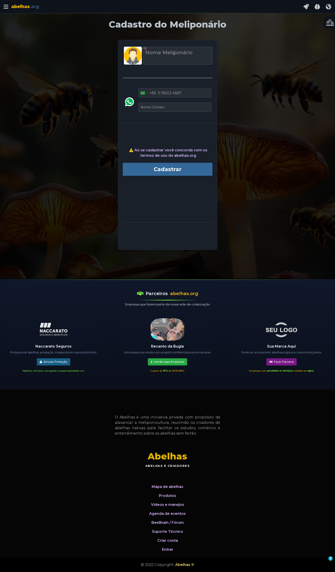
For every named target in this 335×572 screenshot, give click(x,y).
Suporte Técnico (167, 531)
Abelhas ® (184, 565)
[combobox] (147, 93)
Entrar (167, 549)
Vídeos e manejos (167, 504)
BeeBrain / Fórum (167, 522)
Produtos (167, 496)
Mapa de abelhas (167, 487)
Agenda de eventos (167, 513)
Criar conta (167, 540)
